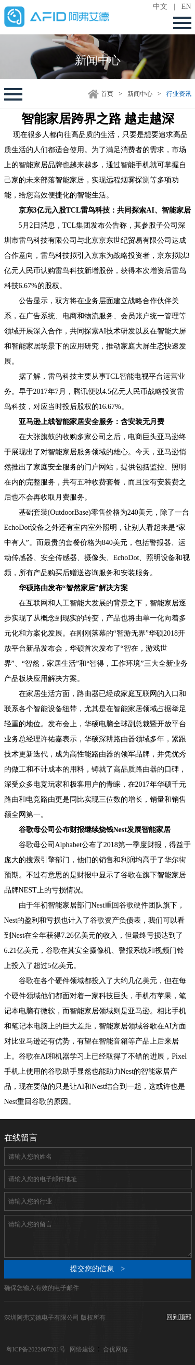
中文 (160, 6)
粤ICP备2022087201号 (36, 1349)
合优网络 (115, 1349)
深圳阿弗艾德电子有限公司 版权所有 (55, 1317)
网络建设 (82, 1349)
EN (186, 6)
